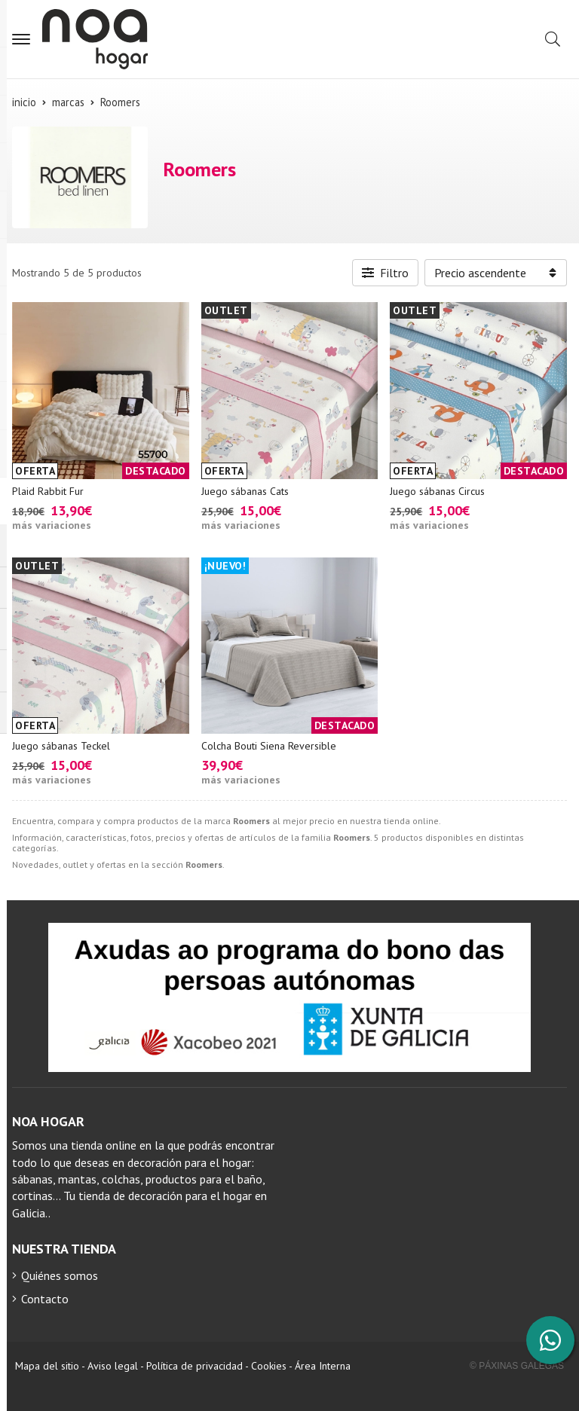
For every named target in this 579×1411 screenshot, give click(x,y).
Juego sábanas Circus (437, 491)
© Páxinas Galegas (517, 1366)
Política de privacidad (194, 1366)
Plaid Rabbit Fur (48, 491)
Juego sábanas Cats (245, 491)
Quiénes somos (59, 1275)
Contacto (45, 1298)
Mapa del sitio (47, 1366)
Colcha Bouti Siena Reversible (268, 746)
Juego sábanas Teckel (61, 746)
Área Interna (323, 1366)
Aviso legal (112, 1366)
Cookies (268, 1366)
